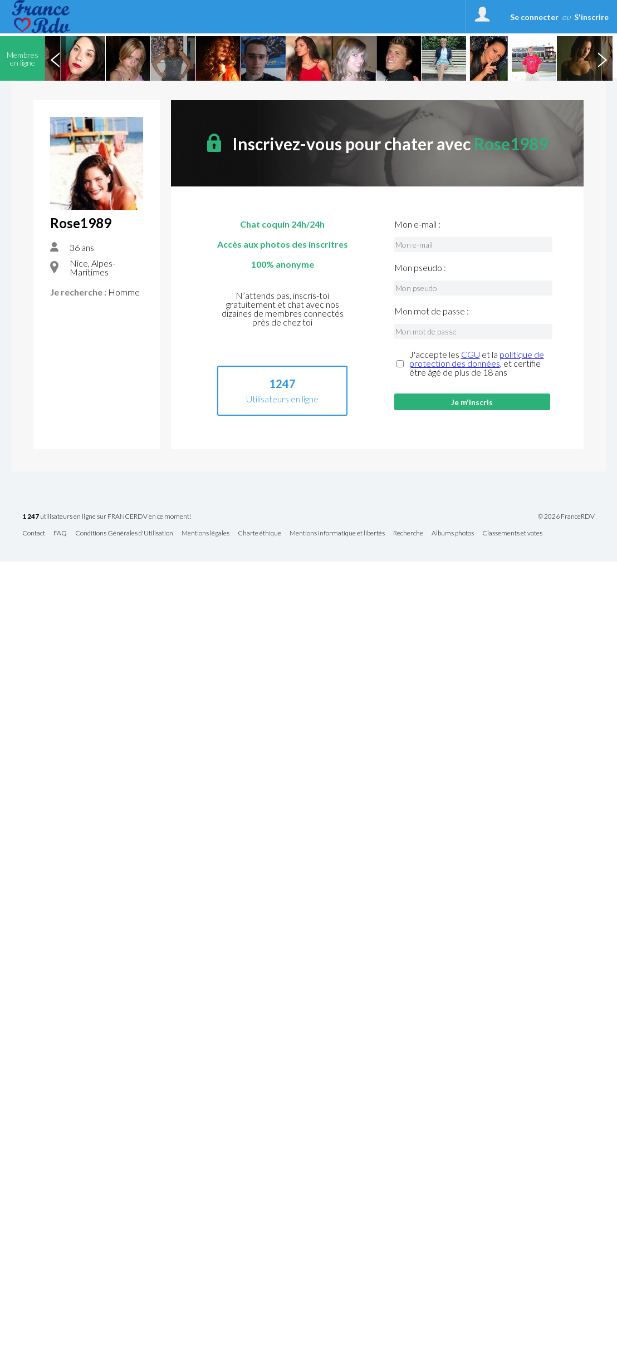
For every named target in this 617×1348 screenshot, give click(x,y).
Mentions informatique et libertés (337, 533)
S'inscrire (591, 17)
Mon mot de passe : (431, 311)
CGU (470, 354)
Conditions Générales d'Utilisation (124, 533)
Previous (55, 58)
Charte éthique (259, 533)
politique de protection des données (476, 358)
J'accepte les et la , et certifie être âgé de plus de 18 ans (476, 363)
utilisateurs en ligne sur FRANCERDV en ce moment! (106, 516)
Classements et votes (512, 533)
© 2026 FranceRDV (566, 516)
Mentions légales (205, 533)
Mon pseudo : (420, 267)
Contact (33, 533)
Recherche (408, 533)
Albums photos (453, 533)
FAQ (60, 533)
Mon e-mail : (417, 224)
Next (602, 58)
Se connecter (534, 17)
